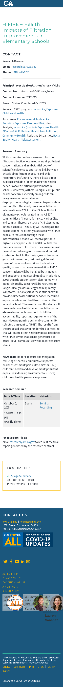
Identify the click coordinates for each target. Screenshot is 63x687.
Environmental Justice (31, 119)
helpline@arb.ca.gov (30, 521)
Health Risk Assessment (26, 139)
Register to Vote (13, 591)
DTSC (41, 666)
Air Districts (10, 586)
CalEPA (6, 666)
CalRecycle (19, 666)
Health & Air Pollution (44, 131)
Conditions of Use (14, 582)
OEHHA (51, 666)
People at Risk (35, 123)
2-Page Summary (20, 476)
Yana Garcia (34, 608)
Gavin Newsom (16, 605)
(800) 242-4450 (10, 521)
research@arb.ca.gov (23, 67)
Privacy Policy (12, 578)
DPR (31, 666)
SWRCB (7, 671)
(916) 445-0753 (20, 72)
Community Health (14, 135)
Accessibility (11, 573)
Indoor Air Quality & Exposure (31, 127)
